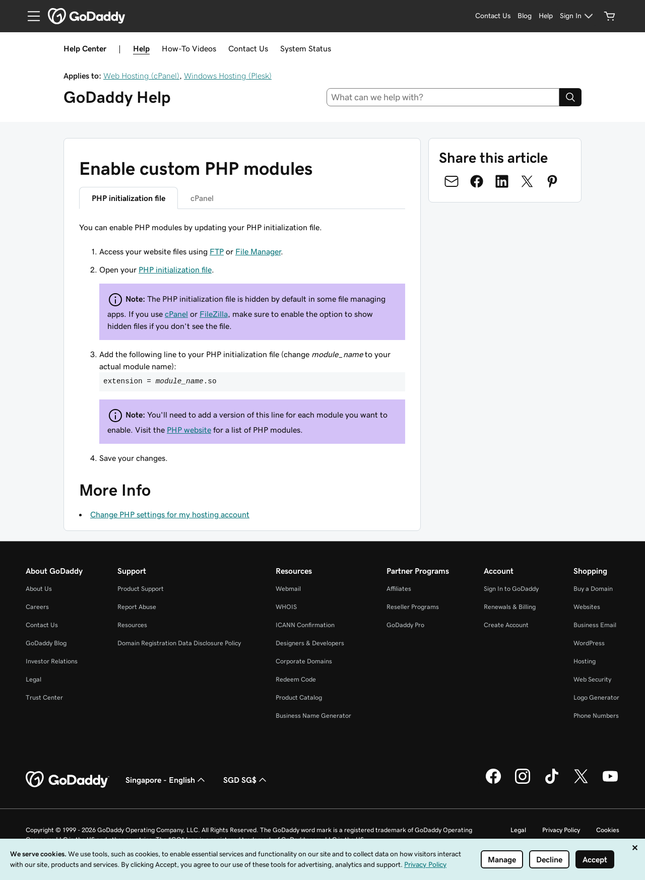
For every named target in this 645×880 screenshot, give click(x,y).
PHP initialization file (175, 269)
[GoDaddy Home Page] (67, 779)
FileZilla (214, 314)
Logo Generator (596, 697)
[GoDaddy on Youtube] (610, 782)
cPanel (176, 314)
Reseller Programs (412, 606)
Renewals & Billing (510, 606)
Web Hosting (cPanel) (141, 76)
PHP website (189, 430)
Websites (586, 606)
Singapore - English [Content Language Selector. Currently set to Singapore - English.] (166, 780)
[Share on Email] (451, 181)
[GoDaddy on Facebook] (493, 782)
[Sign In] (577, 16)
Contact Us (248, 48)
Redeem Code (296, 679)
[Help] (545, 16)
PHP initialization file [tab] (128, 198)
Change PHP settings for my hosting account (169, 514)
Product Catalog (299, 697)
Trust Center (44, 697)
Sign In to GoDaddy (511, 588)
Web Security (592, 679)
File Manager (258, 251)
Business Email (594, 625)
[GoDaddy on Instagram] (522, 782)
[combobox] (443, 97)
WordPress (589, 643)
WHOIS (286, 606)
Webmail (288, 588)
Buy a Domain (593, 588)
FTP (217, 251)
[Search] (570, 97)
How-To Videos (189, 48)
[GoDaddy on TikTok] (552, 782)
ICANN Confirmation (305, 625)
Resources (132, 625)
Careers (37, 606)
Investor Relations (52, 661)
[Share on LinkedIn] (501, 181)
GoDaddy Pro (405, 625)
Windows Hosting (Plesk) (228, 76)
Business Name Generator (313, 715)
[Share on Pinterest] (552, 181)
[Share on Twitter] (527, 181)
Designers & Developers (310, 643)
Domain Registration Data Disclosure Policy (179, 643)
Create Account (506, 625)
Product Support (140, 588)
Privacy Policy (561, 830)
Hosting (584, 661)
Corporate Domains (304, 661)
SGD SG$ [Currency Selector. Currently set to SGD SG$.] (246, 780)
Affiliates (398, 588)
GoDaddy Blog (46, 643)
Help (141, 48)
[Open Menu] (30, 16)
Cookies (607, 830)
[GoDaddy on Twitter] (581, 782)
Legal (33, 679)
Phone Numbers (596, 715)
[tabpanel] (242, 342)
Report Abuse (136, 606)
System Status (305, 48)
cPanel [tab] (202, 198)
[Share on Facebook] (476, 181)
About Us (39, 588)
